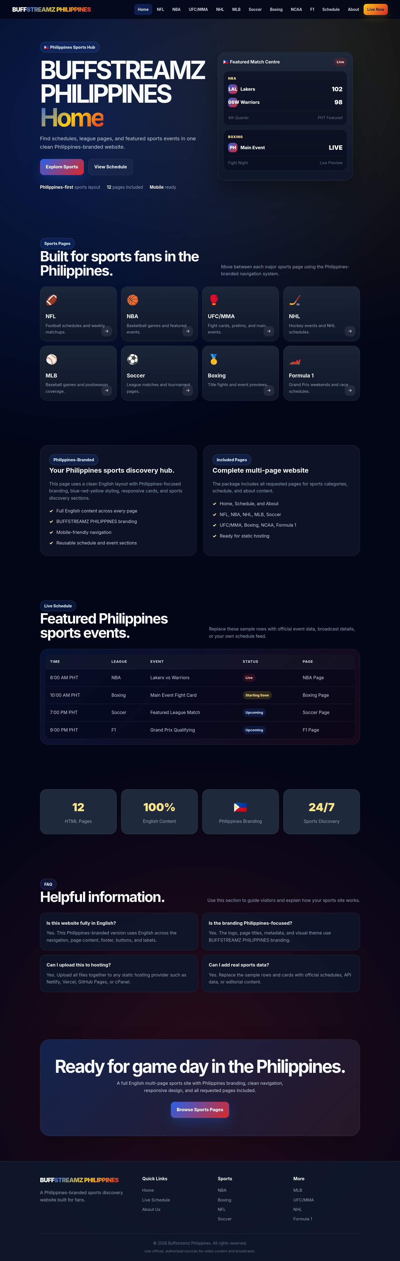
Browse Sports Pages (200, 1109)
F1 (312, 9)
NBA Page (313, 677)
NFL (160, 9)
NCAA (296, 9)
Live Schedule (156, 1200)
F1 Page (311, 730)
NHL (220, 9)
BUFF (51, 9)
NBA (176, 9)
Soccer (255, 9)
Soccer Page (316, 712)
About (353, 9)
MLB (236, 9)
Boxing (276, 9)
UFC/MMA (198, 9)
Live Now (375, 9)
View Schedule (110, 167)
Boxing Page (316, 695)
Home (143, 9)
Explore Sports (62, 167)
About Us (151, 1209)
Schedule (331, 9)
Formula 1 (302, 1218)
